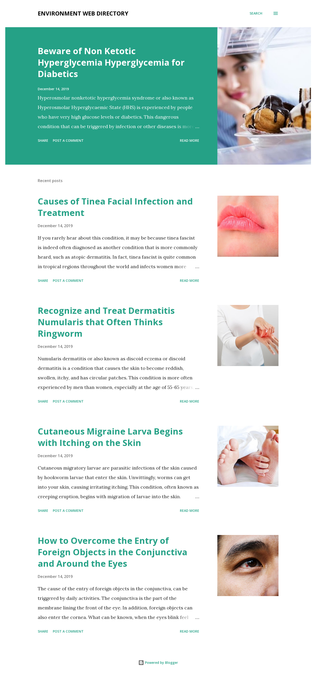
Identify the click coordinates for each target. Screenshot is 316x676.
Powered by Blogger (158, 662)
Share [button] (43, 140)
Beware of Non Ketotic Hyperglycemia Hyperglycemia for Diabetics (111, 62)
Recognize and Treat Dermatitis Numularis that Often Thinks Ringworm (106, 322)
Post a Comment (68, 140)
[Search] (256, 13)
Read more (189, 140)
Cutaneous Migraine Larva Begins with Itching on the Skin (110, 437)
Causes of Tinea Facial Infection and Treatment (115, 207)
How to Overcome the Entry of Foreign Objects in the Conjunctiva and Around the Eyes (112, 552)
